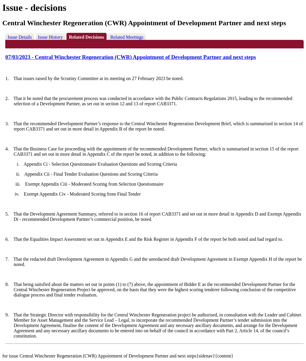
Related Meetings (126, 37)
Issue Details (20, 37)
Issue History (50, 37)
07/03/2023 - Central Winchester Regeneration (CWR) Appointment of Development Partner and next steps (130, 57)
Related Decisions (86, 37)
